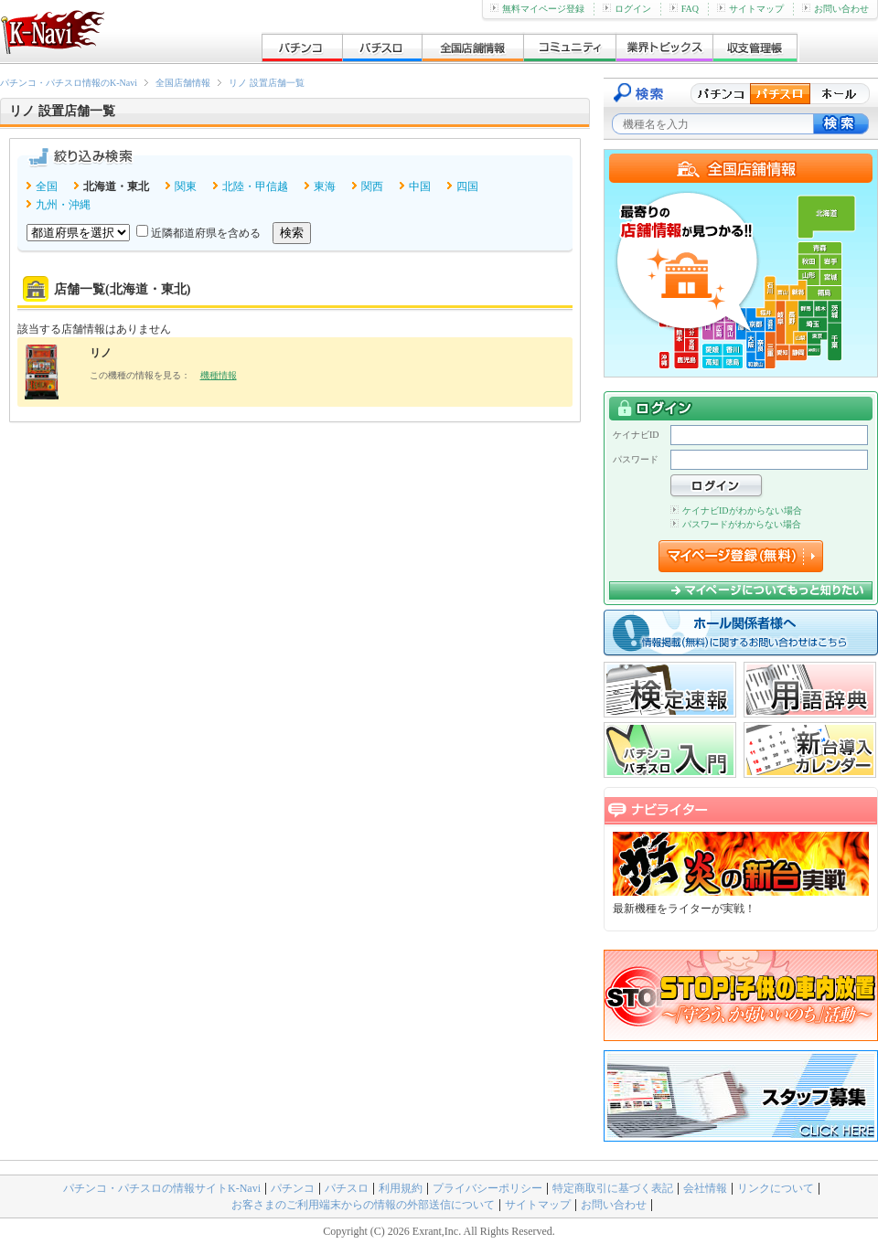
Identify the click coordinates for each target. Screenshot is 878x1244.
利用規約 (401, 1188)
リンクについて (775, 1188)
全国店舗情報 (182, 83)
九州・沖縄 (63, 204)
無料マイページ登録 (537, 9)
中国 (420, 186)
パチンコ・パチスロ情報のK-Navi (68, 83)
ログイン (627, 9)
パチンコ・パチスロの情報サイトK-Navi (162, 1188)
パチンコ (293, 1188)
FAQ (684, 9)
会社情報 (705, 1188)
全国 (47, 186)
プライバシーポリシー (487, 1188)
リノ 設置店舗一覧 (267, 83)
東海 (325, 186)
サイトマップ (750, 9)
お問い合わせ (835, 9)
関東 (186, 186)
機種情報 (218, 375)
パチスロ (347, 1188)
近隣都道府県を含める (206, 233)
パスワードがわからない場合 (735, 524)
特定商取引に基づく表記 (612, 1188)
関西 (372, 186)
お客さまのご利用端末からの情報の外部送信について (363, 1204)
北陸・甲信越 (255, 186)
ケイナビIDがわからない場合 (736, 510)
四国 (467, 186)
